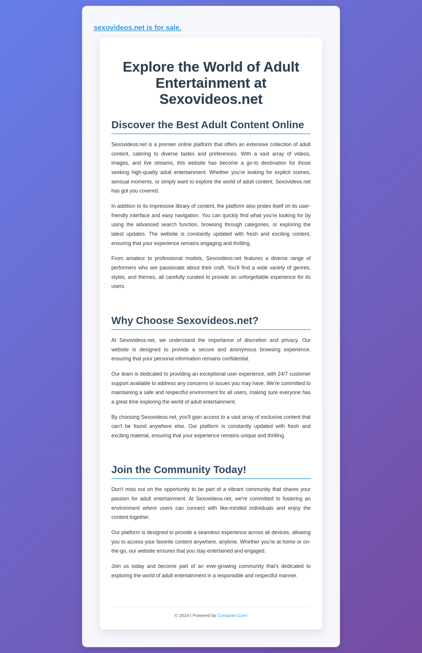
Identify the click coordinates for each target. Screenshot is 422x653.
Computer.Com (232, 615)
